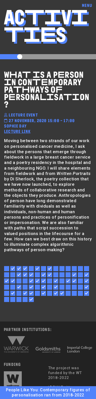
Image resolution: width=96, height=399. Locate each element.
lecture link (17, 131)
